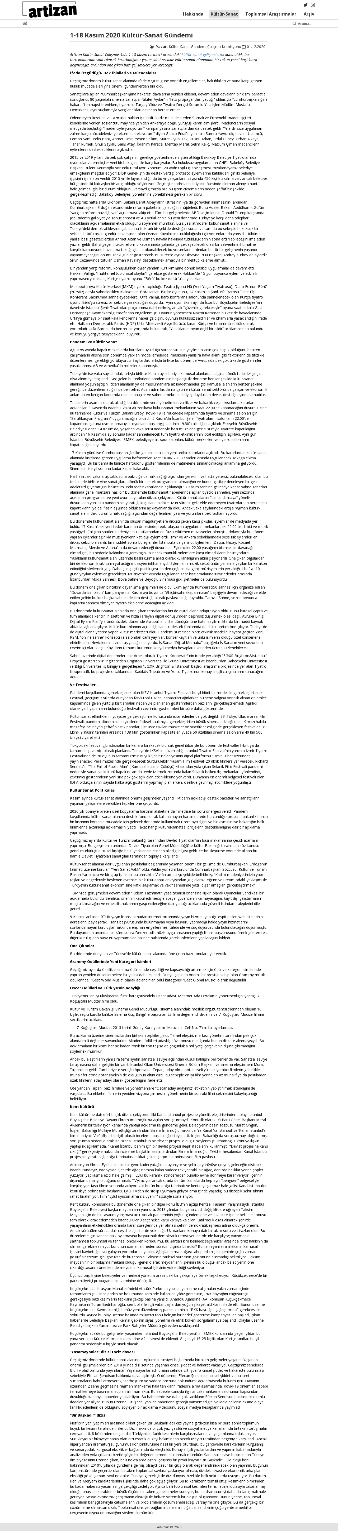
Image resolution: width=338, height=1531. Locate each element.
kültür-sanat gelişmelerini (203, 54)
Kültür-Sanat (224, 14)
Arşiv (309, 14)
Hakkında (193, 14)
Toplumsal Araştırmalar (270, 14)
